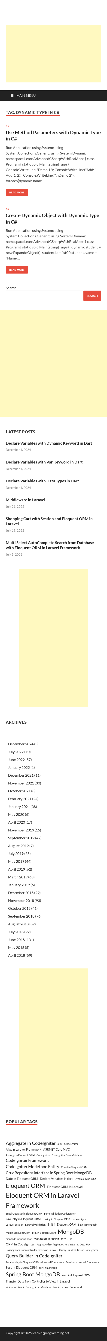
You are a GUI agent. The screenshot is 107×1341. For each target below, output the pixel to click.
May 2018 (16, 947)
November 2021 (21, 783)
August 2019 (18, 845)
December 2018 (21, 892)
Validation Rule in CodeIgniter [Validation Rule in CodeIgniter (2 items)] (22, 1287)
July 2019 (16, 853)
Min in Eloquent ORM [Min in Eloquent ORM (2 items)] (44, 1232)
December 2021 (21, 775)
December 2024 (21, 744)
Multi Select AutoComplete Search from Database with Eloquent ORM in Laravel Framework (50, 545)
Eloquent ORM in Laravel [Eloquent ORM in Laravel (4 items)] (65, 1187)
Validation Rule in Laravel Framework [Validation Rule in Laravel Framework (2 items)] (62, 1287)
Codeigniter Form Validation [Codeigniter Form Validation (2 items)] (67, 1155)
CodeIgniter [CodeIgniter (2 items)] (43, 1155)
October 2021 (19, 791)
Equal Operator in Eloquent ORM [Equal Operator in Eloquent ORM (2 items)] (24, 1213)
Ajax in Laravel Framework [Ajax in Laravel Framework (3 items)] (23, 1149)
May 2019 (16, 861)
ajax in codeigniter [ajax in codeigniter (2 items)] (68, 1143)
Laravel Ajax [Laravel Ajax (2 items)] (79, 1219)
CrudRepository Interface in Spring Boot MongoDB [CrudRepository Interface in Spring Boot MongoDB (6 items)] (49, 1172)
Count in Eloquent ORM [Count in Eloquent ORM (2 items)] (74, 1167)
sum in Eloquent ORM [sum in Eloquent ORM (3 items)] (76, 1275)
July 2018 (16, 932)
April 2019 (16, 869)
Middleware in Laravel (25, 499)
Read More (15, 191)
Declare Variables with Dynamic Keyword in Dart (49, 443)
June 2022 (16, 759)
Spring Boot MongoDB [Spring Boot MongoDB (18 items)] (33, 1274)
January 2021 (19, 806)
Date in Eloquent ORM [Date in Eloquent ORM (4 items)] (22, 1179)
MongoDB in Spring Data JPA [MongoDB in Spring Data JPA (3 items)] (53, 1239)
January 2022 (19, 767)
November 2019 (21, 830)
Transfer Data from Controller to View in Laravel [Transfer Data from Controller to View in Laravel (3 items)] (38, 1281)
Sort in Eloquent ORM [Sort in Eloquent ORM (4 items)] (21, 1267)
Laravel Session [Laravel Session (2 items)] (14, 1224)
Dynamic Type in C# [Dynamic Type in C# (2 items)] (85, 1178)
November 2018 (21, 900)
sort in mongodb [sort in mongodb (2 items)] (48, 1267)
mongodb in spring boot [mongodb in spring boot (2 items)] (19, 1238)
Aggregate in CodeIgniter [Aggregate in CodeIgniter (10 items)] (31, 1143)
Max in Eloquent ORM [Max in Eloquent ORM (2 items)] (18, 1232)
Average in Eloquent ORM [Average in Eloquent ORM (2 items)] (20, 1155)
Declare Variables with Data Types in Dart (42, 480)
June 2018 (16, 939)
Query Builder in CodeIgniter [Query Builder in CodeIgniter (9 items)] (34, 1255)
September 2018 (21, 916)
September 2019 (21, 838)
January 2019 (19, 885)
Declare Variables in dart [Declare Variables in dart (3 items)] (56, 1179)
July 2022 (16, 751)
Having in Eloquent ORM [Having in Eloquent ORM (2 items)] (56, 1219)
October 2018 (19, 908)
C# (7, 126)
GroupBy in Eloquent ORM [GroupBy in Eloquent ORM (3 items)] (23, 1219)
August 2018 (18, 924)
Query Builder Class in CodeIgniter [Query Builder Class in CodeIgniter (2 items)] (78, 1249)
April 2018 (16, 955)
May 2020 (16, 814)
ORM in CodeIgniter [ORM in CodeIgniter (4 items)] (20, 1244)
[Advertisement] (56, 53)
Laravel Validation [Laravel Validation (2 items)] (35, 1224)
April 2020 (16, 822)
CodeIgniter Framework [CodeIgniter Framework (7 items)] (27, 1160)
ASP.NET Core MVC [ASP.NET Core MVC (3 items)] (56, 1149)
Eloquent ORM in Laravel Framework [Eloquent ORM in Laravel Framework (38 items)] (42, 1200)
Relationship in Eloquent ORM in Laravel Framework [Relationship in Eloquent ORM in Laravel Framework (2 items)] (35, 1262)
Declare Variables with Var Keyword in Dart (44, 462)
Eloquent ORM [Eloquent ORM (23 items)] (25, 1185)
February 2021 (19, 798)
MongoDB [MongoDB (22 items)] (71, 1231)
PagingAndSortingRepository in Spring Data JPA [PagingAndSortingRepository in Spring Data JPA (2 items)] (63, 1244)
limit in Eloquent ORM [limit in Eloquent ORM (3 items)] (61, 1224)
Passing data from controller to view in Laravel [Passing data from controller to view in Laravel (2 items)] (31, 1249)
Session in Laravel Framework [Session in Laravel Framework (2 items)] (82, 1262)
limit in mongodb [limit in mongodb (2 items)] (87, 1224)
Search (11, 288)
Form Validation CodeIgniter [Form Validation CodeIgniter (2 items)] (60, 1213)
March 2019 (18, 877)
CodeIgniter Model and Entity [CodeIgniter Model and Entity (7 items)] (32, 1166)
